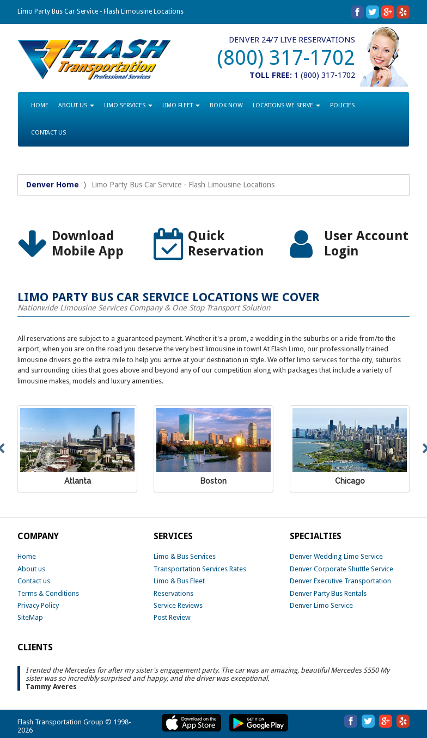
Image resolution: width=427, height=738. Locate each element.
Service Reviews (178, 605)
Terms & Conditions (48, 593)
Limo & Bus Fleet (179, 581)
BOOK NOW (226, 105)
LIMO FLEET (181, 105)
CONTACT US (48, 132)
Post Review (172, 617)
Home (26, 556)
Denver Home (52, 184)
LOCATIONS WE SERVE (286, 105)
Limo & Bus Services (185, 556)
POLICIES (342, 105)
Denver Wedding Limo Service (336, 556)
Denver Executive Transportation (340, 581)
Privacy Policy (38, 605)
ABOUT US (76, 105)
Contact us (33, 581)
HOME (39, 105)
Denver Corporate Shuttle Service (341, 569)
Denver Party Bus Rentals (328, 593)
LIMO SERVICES (128, 105)
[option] (77, 244)
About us (31, 569)
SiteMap (30, 617)
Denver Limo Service (321, 605)
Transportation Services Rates (200, 569)
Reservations (173, 593)
